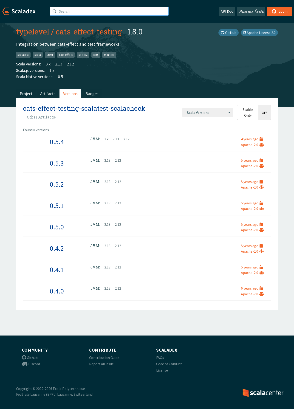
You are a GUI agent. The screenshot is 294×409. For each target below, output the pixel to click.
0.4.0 (57, 291)
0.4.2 (57, 248)
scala (37, 55)
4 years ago (252, 139)
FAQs (160, 357)
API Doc (227, 11)
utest (50, 55)
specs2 (83, 55)
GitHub (228, 32)
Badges (92, 93)
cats (95, 55)
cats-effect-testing (89, 31)
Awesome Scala (251, 11)
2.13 (58, 64)
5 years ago (252, 160)
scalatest (23, 55)
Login (280, 11)
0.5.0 (57, 227)
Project (26, 93)
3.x (48, 64)
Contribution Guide (104, 357)
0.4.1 (57, 269)
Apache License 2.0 (259, 32)
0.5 (60, 76)
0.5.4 (57, 141)
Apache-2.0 (252, 144)
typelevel (32, 31)
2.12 (70, 64)
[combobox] (207, 112)
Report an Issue (101, 363)
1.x (51, 70)
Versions (70, 93)
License (162, 370)
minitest (109, 55)
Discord (31, 363)
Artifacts (47, 93)
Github (30, 357)
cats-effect (66, 55)
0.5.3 (57, 163)
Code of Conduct (169, 363)
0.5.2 (57, 184)
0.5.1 (57, 205)
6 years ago (252, 288)
